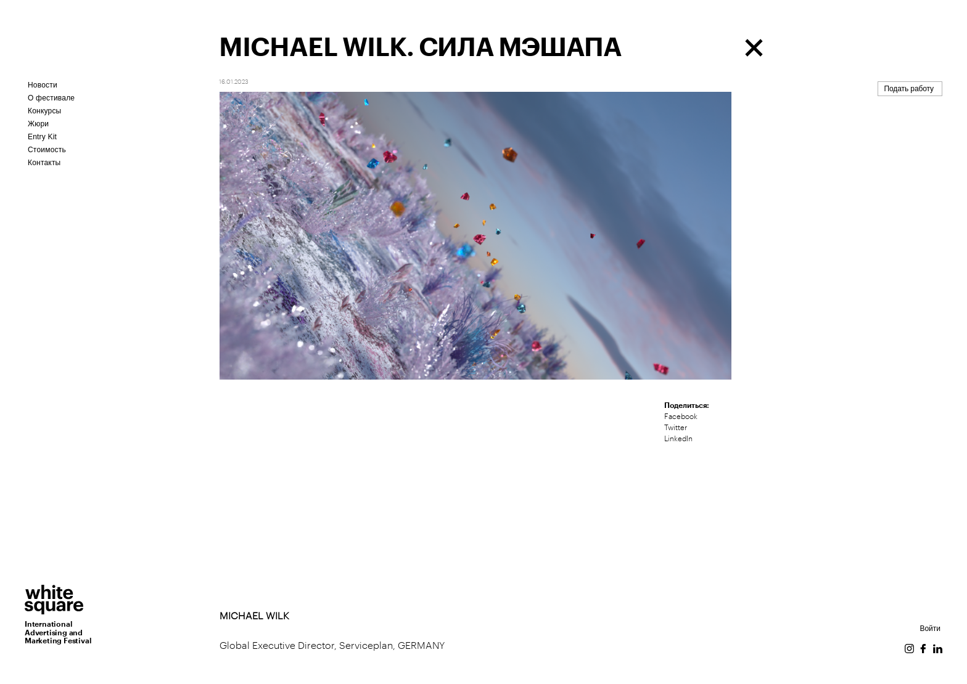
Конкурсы (44, 111)
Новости (42, 85)
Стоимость (47, 149)
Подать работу (909, 88)
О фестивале (51, 98)
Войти (930, 628)
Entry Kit (42, 136)
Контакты (44, 162)
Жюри (38, 124)
